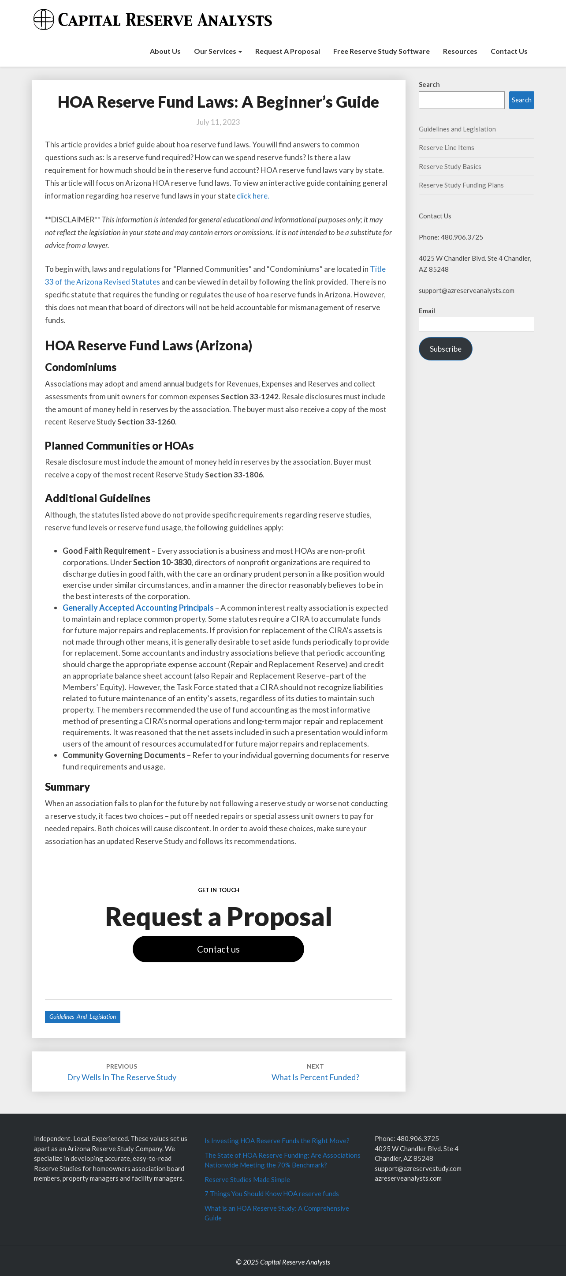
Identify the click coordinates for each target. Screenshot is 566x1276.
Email (427, 311)
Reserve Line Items (446, 147)
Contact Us (509, 51)
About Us (165, 51)
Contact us (218, 949)
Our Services (218, 51)
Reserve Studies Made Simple (247, 1179)
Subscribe (446, 348)
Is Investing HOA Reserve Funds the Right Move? (277, 1141)
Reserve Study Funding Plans (461, 185)
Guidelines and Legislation (82, 1016)
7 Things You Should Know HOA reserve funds (272, 1193)
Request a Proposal (287, 51)
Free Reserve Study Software (381, 51)
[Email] (477, 324)
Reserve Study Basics (450, 166)
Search (429, 84)
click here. (253, 195)
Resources (460, 51)
